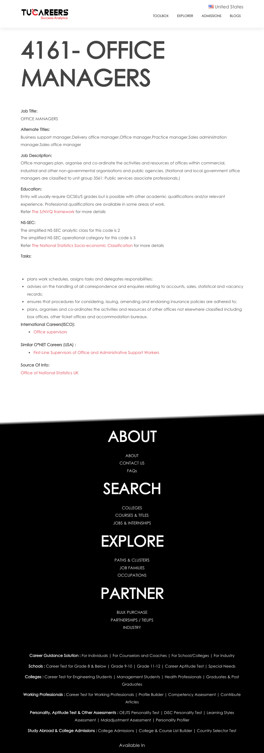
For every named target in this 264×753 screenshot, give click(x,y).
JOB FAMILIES (132, 567)
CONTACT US (131, 463)
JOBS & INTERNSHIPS (132, 523)
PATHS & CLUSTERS (132, 560)
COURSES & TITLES (131, 515)
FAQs (132, 470)
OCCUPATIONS (132, 575)
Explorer (185, 16)
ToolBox (161, 16)
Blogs (235, 16)
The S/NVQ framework (54, 211)
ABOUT (132, 455)
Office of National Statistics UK (49, 372)
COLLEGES (132, 507)
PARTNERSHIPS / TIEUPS (132, 619)
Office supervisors (50, 331)
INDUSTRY (132, 627)
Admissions (211, 16)
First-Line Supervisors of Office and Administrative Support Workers (96, 352)
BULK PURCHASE (132, 612)
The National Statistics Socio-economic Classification (83, 245)
